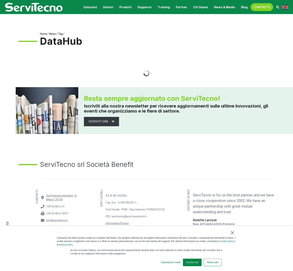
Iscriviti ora (101, 121)
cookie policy (226, 241)
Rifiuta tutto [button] (212, 262)
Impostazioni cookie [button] (171, 262)
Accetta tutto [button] (192, 262)
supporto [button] (145, 7)
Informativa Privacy (117, 223)
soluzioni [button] (90, 7)
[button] (277, 7)
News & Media (224, 7)
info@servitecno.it (57, 220)
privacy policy (66, 244)
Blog (244, 7)
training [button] (164, 7)
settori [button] (108, 7)
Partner (181, 7)
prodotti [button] (125, 7)
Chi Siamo (200, 7)
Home (43, 33)
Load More (146, 73)
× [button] (232, 232)
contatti (262, 7)
